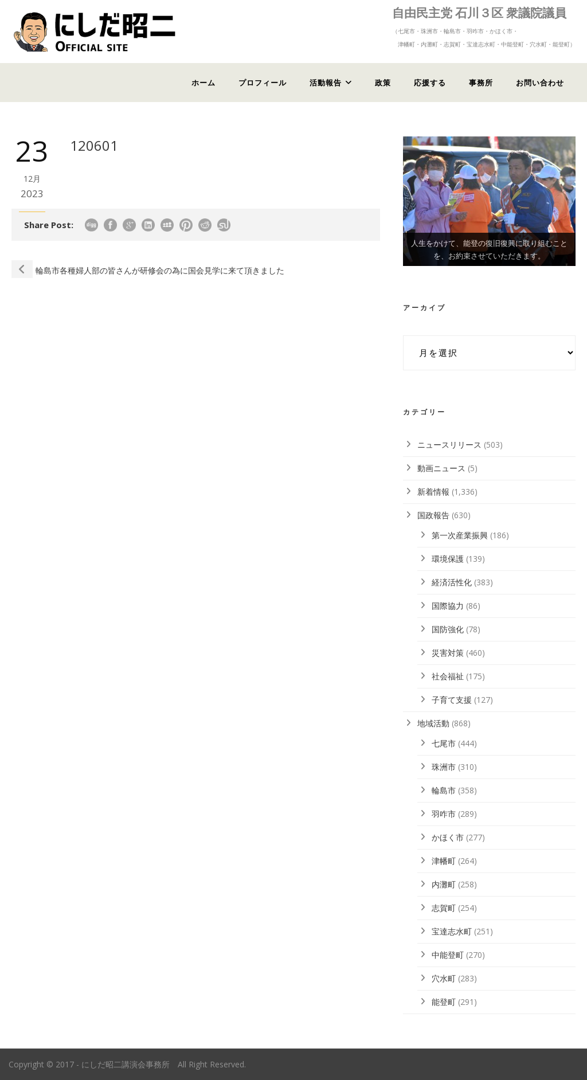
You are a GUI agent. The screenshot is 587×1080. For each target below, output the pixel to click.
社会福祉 (448, 676)
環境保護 (448, 558)
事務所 (481, 82)
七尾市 (444, 743)
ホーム (203, 82)
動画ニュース (441, 468)
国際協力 (448, 605)
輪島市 (444, 790)
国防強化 (448, 629)
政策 (383, 82)
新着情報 (433, 491)
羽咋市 (444, 813)
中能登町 (448, 954)
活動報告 (326, 82)
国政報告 (433, 515)
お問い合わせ (540, 82)
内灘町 (444, 884)
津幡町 (444, 860)
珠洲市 (444, 766)
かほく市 (448, 837)
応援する (430, 82)
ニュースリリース (449, 444)
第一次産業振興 (460, 535)
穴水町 (444, 978)
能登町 (444, 1001)
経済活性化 (452, 582)
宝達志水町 (452, 931)
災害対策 (448, 652)
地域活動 (433, 723)
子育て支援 (452, 699)
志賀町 (444, 907)
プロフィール (262, 82)
